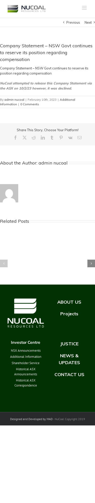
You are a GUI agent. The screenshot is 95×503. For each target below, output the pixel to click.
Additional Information (25, 356)
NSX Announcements (26, 350)
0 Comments (29, 104)
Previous (73, 22)
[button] (4, 263)
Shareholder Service (26, 363)
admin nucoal (14, 99)
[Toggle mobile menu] (84, 7)
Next (88, 22)
